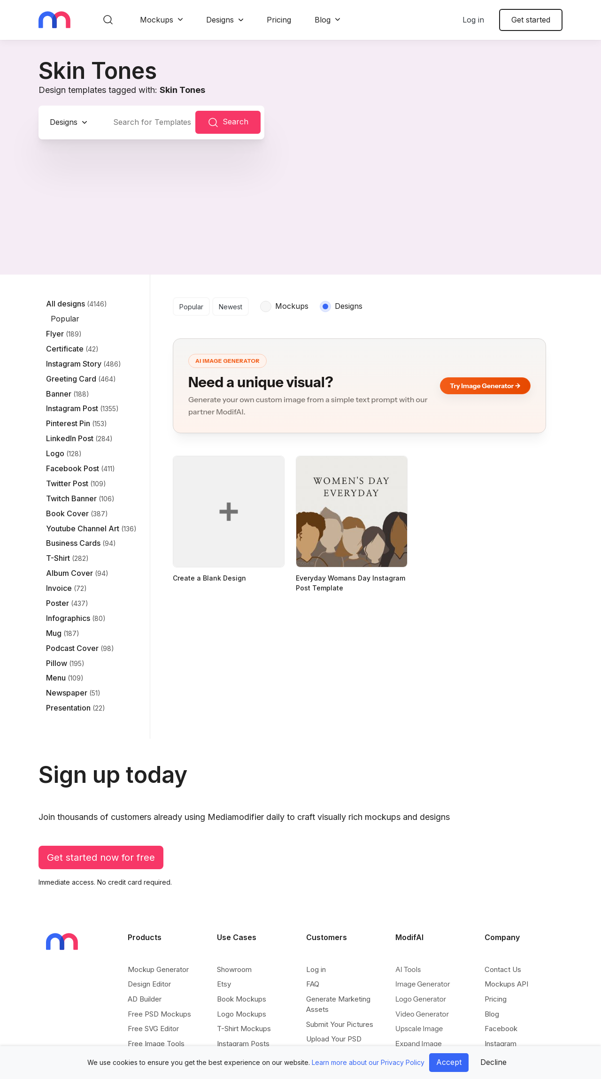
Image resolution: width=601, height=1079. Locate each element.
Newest (230, 307)
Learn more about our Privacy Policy (368, 1062)
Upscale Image (419, 1028)
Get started (530, 19)
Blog (323, 19)
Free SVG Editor (153, 1028)
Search (228, 122)
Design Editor (149, 984)
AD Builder (145, 999)
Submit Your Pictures (339, 1024)
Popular (191, 307)
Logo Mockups (241, 1014)
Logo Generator (420, 999)
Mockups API (506, 984)
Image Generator (422, 984)
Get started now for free (101, 857)
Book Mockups (241, 999)
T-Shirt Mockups (244, 1028)
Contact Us (503, 969)
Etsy (224, 984)
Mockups (156, 19)
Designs (220, 19)
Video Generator (422, 1014)
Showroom (234, 969)
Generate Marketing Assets (338, 1004)
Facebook (501, 1028)
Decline (493, 1062)
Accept (449, 1062)
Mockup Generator (158, 969)
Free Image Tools (156, 1043)
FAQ (312, 984)
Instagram (500, 1043)
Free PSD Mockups (159, 1014)
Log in (473, 19)
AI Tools (408, 969)
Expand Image (418, 1043)
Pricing (279, 19)
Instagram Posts (243, 1043)
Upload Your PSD (334, 1038)
